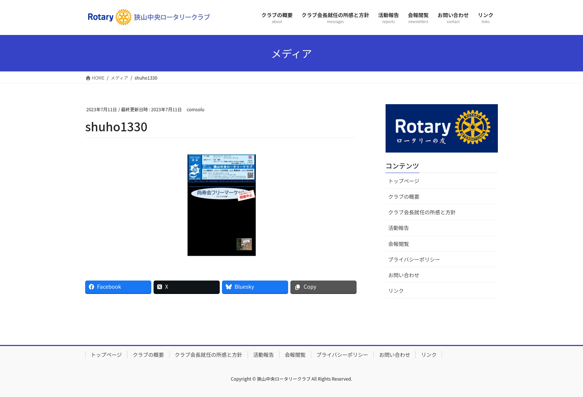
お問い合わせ (403, 275)
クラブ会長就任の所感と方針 (422, 212)
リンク (396, 290)
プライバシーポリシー (414, 259)
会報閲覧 (398, 243)
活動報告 (398, 227)
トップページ (403, 181)
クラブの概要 (403, 196)
